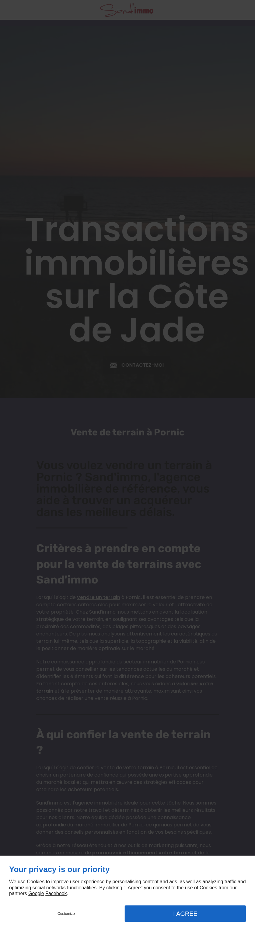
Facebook (56, 893)
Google (36, 893)
